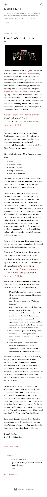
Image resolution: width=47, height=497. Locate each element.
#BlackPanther (11, 115)
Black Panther (28, 74)
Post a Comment (11, 474)
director (10, 106)
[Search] (41, 4)
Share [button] (6, 446)
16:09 (13, 469)
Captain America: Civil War (15, 92)
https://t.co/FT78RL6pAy (26, 269)
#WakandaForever (29, 115)
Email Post (14, 446)
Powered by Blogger (23, 489)
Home (8, 23)
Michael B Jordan (19, 316)
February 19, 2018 (13, 125)
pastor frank (12, 9)
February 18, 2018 (13, 276)
